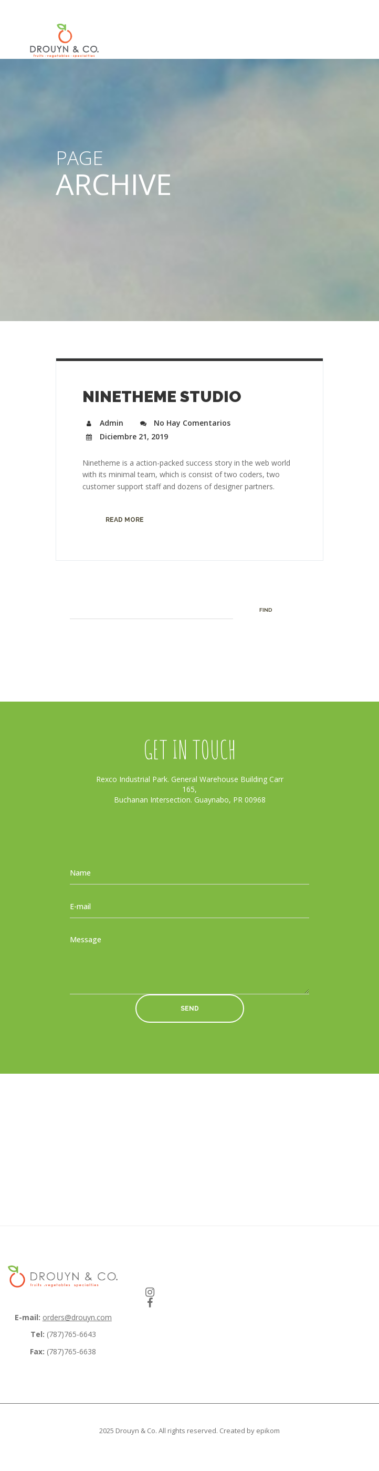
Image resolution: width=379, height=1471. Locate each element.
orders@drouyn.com (77, 1317)
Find (265, 610)
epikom (268, 1430)
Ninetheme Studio (161, 396)
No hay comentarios (183, 423)
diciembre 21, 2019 (125, 436)
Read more (125, 519)
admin (102, 423)
